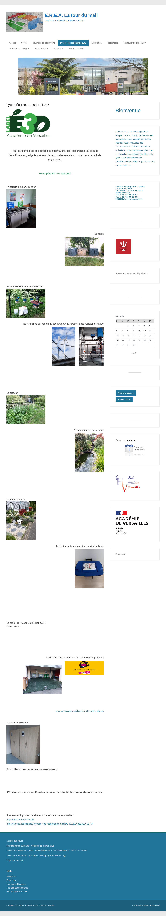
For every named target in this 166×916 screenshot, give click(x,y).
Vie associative (41, 48)
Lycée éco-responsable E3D (73, 43)
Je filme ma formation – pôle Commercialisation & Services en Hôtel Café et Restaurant (46, 851)
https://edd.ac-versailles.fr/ (20, 819)
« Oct (133, 355)
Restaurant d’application (135, 43)
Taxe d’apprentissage (19, 48)
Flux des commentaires (17, 888)
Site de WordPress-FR (16, 891)
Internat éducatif (76, 48)
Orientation (96, 43)
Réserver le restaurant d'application (132, 276)
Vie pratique (58, 48)
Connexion (121, 557)
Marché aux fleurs (14, 841)
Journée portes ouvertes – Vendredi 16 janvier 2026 (30, 846)
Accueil (12, 43)
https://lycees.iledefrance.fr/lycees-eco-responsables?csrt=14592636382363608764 (49, 824)
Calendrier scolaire (125, 396)
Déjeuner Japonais (15, 860)
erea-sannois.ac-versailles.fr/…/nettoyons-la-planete (80, 711)
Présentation (113, 43)
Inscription (11, 877)
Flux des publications (16, 884)
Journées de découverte (44, 43)
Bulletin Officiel (124, 402)
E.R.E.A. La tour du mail (71, 15)
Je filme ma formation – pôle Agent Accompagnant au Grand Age (36, 855)
